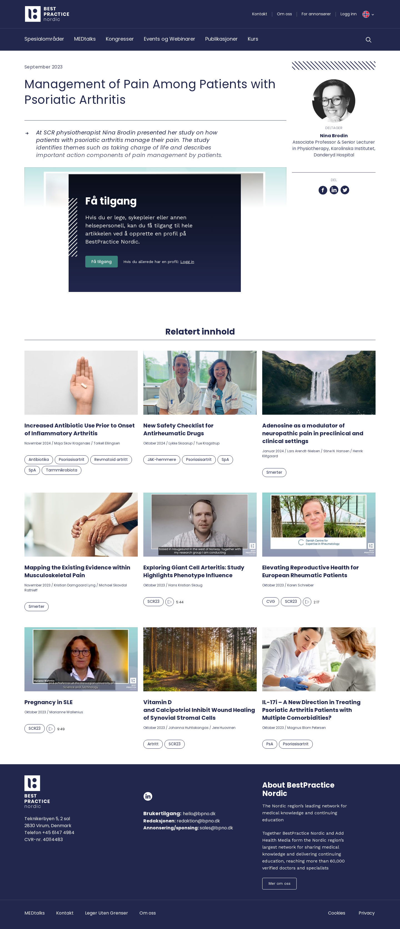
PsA (269, 744)
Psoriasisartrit (71, 459)
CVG (270, 601)
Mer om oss (279, 883)
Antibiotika (39, 459)
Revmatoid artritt (111, 459)
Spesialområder (44, 38)
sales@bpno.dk (216, 828)
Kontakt (259, 14)
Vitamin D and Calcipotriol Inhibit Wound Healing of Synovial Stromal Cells (199, 710)
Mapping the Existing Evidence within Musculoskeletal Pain (77, 571)
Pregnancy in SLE (48, 702)
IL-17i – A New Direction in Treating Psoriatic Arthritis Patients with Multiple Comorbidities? (311, 710)
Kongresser (120, 38)
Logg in (187, 261)
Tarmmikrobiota (61, 470)
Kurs (253, 38)
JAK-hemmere (162, 459)
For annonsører (316, 14)
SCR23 (153, 601)
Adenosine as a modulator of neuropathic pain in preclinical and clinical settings (312, 433)
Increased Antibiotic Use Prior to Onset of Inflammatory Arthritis (79, 429)
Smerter (274, 472)
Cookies (336, 913)
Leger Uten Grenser (106, 913)
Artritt (153, 744)
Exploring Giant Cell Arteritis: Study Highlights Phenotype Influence (193, 571)
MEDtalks (85, 38)
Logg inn (349, 14)
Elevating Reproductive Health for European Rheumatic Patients (310, 571)
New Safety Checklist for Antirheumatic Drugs (178, 429)
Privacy (367, 913)
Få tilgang (101, 261)
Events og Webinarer (169, 38)
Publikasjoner (221, 38)
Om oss (284, 14)
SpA (32, 470)
